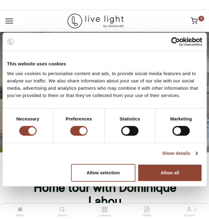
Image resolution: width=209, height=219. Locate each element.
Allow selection (103, 172)
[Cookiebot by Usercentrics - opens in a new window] (175, 41)
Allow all (169, 172)
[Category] (104, 210)
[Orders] (146, 210)
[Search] (62, 210)
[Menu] (9, 21)
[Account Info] (189, 210)
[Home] (20, 210)
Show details (176, 153)
